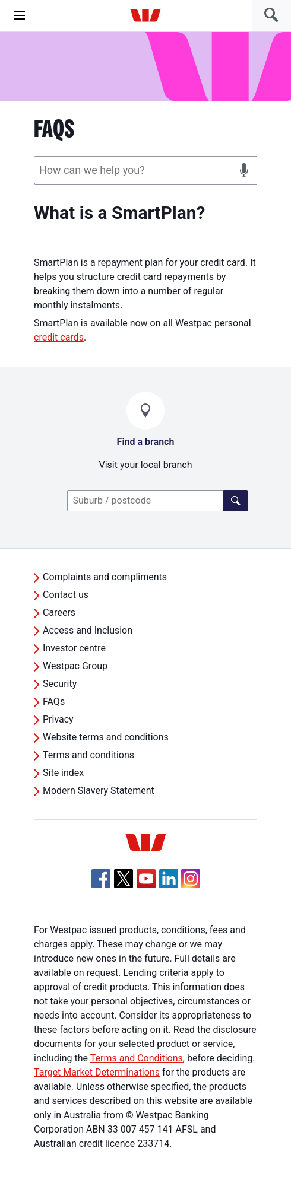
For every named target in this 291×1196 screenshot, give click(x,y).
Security (60, 683)
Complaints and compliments (105, 577)
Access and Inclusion (87, 630)
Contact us (65, 594)
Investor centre (74, 648)
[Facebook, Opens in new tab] (101, 878)
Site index (63, 772)
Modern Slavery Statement (98, 790)
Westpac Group (75, 666)
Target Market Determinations (97, 1072)
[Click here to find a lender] (235, 500)
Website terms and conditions (106, 737)
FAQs (54, 701)
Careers (59, 612)
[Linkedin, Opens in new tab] (169, 878)
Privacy (58, 719)
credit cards (59, 337)
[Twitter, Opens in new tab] (123, 878)
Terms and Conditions (136, 1058)
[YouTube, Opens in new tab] (146, 878)
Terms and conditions (88, 755)
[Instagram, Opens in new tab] (190, 884)
